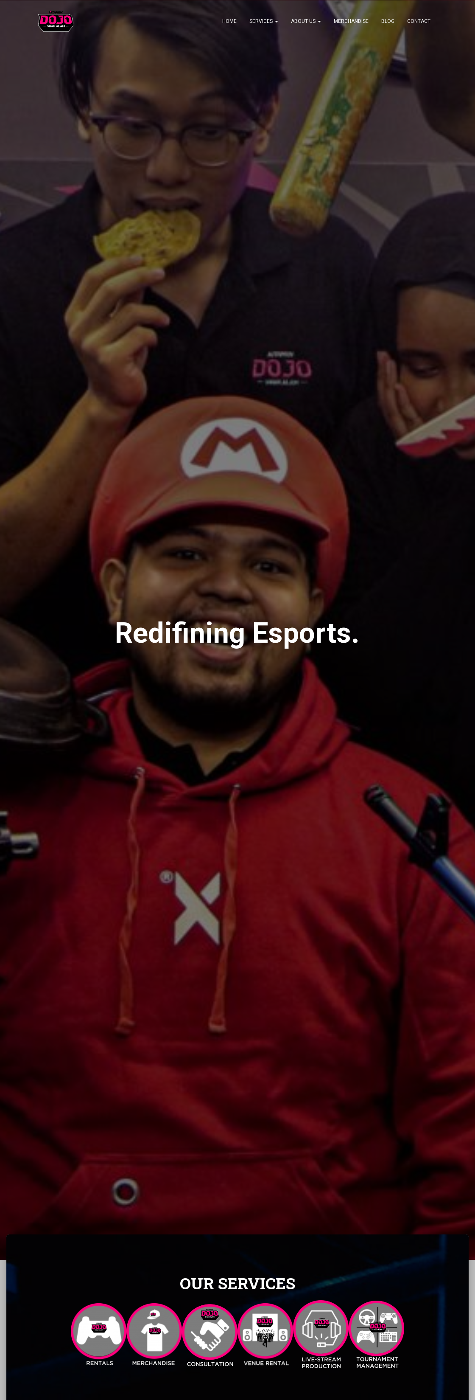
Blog (387, 21)
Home (229, 21)
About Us (306, 21)
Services (263, 21)
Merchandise (351, 21)
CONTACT (418, 21)
